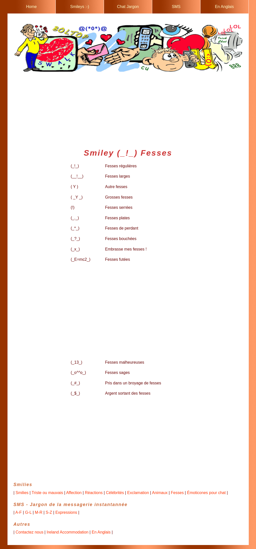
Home (31, 6)
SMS (176, 6)
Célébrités (115, 493)
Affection (74, 493)
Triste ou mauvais (47, 493)
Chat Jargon (128, 6)
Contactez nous (29, 532)
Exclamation (138, 493)
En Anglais (224, 6)
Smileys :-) (79, 6)
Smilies (22, 493)
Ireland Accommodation (67, 532)
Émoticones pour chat (206, 493)
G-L (28, 512)
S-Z (49, 512)
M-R (38, 512)
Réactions (93, 493)
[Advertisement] (128, 108)
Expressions (66, 512)
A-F (18, 512)
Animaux (160, 493)
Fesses (177, 493)
